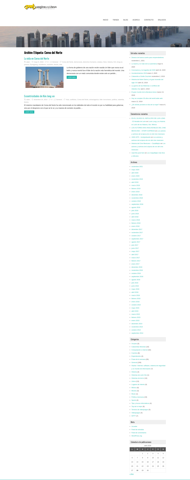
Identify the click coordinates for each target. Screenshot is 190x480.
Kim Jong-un (118, 62)
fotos (105, 62)
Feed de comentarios (138, 433)
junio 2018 (135, 214)
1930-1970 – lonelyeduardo (141, 137)
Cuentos (134, 353)
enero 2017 (135, 264)
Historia (134, 372)
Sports (133, 400)
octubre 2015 (136, 305)
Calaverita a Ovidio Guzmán (141, 76)
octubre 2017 (136, 236)
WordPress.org (136, 436)
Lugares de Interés (138, 384)
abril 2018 (134, 217)
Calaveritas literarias (138, 347)
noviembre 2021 (137, 166)
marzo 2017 (135, 258)
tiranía (56, 64)
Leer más (72, 77)
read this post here (138, 153)
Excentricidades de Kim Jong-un (39, 96)
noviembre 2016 (137, 270)
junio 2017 (135, 248)
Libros (133, 381)
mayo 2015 (135, 308)
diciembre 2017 (136, 229)
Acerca (136, 20)
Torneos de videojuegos (139, 409)
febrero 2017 (135, 261)
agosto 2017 (135, 242)
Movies (133, 391)
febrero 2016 (135, 298)
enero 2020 (135, 176)
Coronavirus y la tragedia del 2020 (143, 70)
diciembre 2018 (136, 195)
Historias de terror (137, 378)
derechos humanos (89, 62)
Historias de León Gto (139, 375)
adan (28, 62)
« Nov (132, 474)
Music (133, 394)
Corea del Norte (67, 62)
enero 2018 (135, 226)
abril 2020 (134, 173)
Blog (125, 20)
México (133, 387)
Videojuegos (135, 413)
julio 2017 (134, 245)
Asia (67, 99)
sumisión (50, 64)
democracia (78, 62)
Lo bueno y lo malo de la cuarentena (144, 64)
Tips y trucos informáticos (140, 403)
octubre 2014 (136, 330)
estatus (99, 62)
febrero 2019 (135, 188)
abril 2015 (134, 311)
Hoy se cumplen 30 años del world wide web (147, 98)
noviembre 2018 (137, 198)
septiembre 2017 (137, 239)
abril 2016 (134, 292)
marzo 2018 (135, 220)
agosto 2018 (135, 207)
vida (60, 64)
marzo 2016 (135, 295)
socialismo (42, 64)
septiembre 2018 (137, 204)
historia (110, 62)
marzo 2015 (135, 314)
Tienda (116, 20)
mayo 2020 (135, 170)
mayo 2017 (135, 251)
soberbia (121, 99)
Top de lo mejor (136, 406)
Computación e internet (139, 350)
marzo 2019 (135, 185)
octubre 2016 (136, 273)
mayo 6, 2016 (39, 62)
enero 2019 (135, 192)
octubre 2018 (136, 201)
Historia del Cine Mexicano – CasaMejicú (145, 143)
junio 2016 (135, 286)
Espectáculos (136, 356)
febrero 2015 (135, 317)
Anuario (134, 343)
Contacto (148, 20)
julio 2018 (134, 210)
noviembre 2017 (137, 232)
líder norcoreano (105, 99)
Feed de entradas (137, 429)
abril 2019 (134, 182)
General (55, 62)
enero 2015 (135, 320)
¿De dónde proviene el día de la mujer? (145, 105)
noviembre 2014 (137, 327)
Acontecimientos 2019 (139, 73)
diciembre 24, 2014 (40, 99)
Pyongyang (34, 64)
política (114, 99)
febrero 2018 (135, 223)
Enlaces (162, 20)
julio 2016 (134, 283)
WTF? (133, 416)
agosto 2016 (135, 280)
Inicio (105, 20)
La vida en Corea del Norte (36, 58)
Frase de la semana (138, 359)
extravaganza (94, 99)
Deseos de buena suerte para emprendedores (147, 57)
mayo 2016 (135, 289)
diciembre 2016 (136, 267)
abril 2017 (134, 254)
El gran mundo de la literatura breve (144, 92)
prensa (26, 64)
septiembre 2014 (137, 333)
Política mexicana (137, 397)
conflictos (73, 99)
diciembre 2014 (136, 324)
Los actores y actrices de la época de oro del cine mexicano (148, 147)
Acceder (134, 426)
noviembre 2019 (137, 179)
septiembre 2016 (137, 276)
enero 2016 (135, 302)
